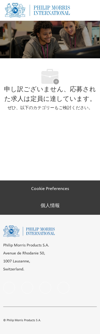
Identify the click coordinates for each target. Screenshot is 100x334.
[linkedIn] (27, 288)
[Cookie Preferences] (50, 189)
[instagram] (45, 288)
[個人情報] (50, 206)
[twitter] (63, 288)
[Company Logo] (37, 10)
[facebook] (9, 288)
